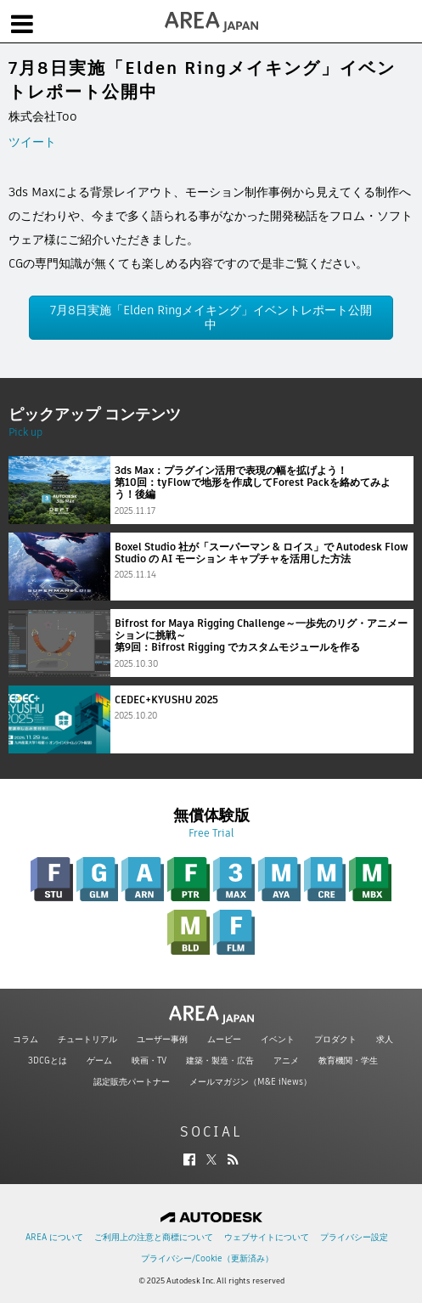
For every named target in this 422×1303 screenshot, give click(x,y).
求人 (384, 1039)
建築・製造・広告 (220, 1060)
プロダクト (335, 1039)
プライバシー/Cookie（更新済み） (207, 1258)
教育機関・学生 (348, 1060)
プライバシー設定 (354, 1237)
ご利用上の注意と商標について (153, 1237)
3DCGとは (47, 1060)
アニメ (286, 1060)
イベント (278, 1039)
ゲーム (99, 1060)
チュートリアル (87, 1039)
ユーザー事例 (162, 1039)
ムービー (224, 1039)
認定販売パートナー (131, 1081)
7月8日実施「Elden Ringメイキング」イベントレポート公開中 (211, 317)
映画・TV (149, 1060)
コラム (25, 1039)
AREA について (54, 1237)
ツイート (32, 141)
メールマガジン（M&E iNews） (250, 1081)
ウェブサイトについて (266, 1237)
